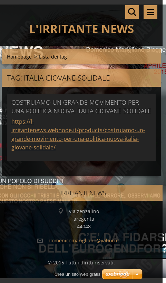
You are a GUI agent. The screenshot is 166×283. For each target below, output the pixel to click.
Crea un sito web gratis (77, 274)
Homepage (19, 56)
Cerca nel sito (132, 12)
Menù (150, 12)
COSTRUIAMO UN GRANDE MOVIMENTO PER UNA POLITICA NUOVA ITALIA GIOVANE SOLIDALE (81, 106)
